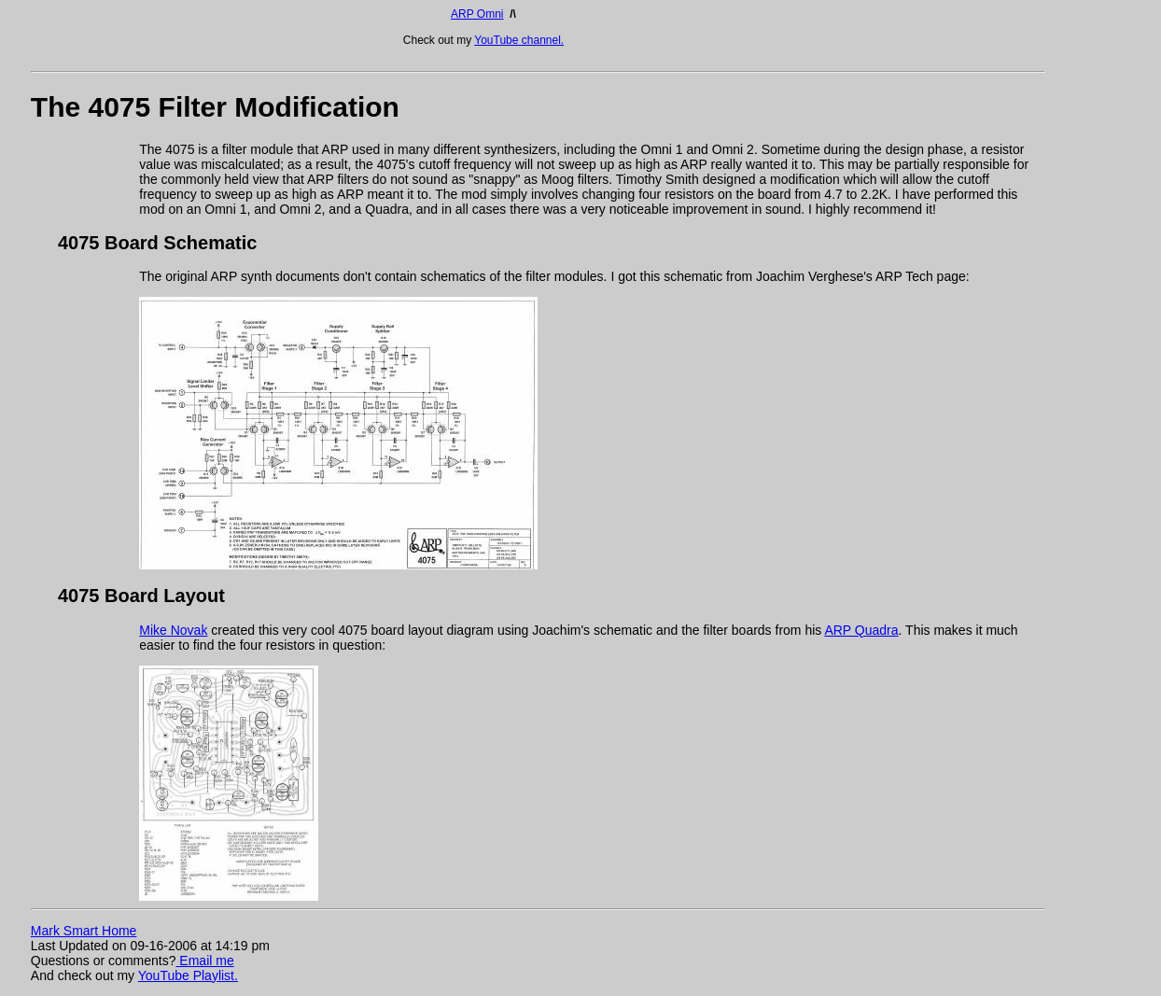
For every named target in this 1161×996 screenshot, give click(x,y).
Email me (204, 960)
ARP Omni (477, 14)
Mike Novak (173, 630)
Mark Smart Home (84, 930)
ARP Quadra (861, 630)
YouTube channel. (519, 40)
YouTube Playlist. (188, 975)
